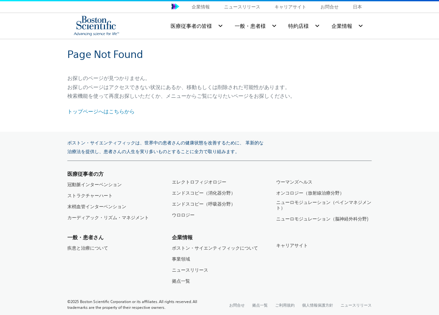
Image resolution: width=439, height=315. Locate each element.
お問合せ (330, 7)
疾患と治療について (87, 248)
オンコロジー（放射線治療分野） (310, 193)
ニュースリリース (242, 7)
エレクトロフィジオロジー (199, 182)
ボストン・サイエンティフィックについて (215, 248)
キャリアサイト (290, 7)
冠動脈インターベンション (94, 184)
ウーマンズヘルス (294, 182)
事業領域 (181, 259)
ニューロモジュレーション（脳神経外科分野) (322, 219)
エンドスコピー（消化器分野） (203, 193)
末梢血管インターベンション (96, 206)
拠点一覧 (181, 281)
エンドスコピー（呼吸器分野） (203, 204)
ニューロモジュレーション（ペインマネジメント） (323, 205)
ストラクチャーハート (90, 195)
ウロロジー (183, 215)
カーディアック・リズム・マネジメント (108, 217)
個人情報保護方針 (317, 305)
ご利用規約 (285, 305)
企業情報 (201, 7)
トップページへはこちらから (101, 111)
